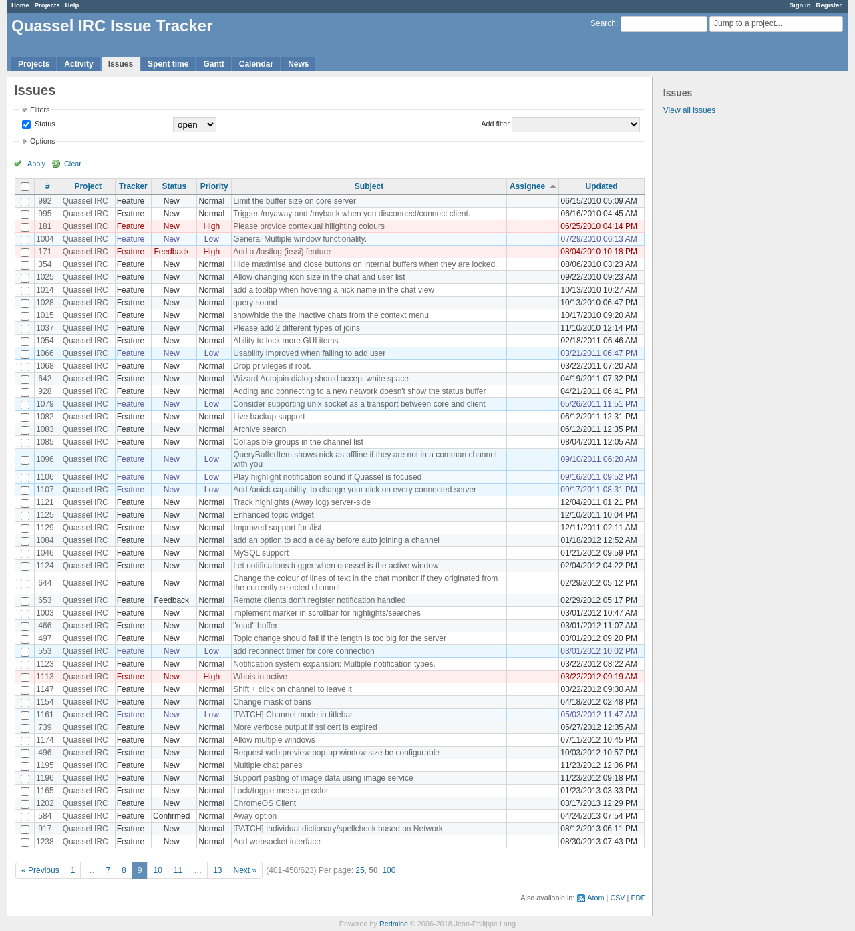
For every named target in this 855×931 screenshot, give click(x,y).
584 (44, 816)
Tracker (133, 186)
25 (359, 870)
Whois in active (260, 676)
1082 (45, 416)
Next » (245, 870)
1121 (45, 502)
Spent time (168, 64)
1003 (45, 613)
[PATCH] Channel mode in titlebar (293, 714)
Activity (78, 64)
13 (217, 870)
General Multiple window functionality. (300, 239)
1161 (45, 714)
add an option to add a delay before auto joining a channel (336, 540)
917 (44, 828)
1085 (45, 442)
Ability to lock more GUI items (285, 340)
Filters (39, 110)
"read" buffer (255, 625)
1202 (45, 803)
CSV (617, 898)
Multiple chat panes (267, 765)
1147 (45, 689)
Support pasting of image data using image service (323, 778)
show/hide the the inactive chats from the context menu (331, 315)
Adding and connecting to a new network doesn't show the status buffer (359, 391)
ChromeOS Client (264, 803)
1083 (45, 429)
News (298, 64)
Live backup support (269, 416)
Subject (369, 186)
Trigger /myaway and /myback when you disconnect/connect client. (351, 213)
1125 (45, 515)
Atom (595, 898)
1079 (45, 404)
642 (44, 378)
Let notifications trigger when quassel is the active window (336, 565)
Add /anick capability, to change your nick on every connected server (354, 489)
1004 (45, 239)
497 (44, 638)
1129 (45, 527)
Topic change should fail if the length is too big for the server (339, 638)
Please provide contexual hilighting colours (309, 226)
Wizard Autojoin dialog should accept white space (321, 378)
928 (44, 391)
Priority (214, 186)
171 (44, 251)
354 (44, 264)
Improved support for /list (277, 527)
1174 (45, 740)
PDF (638, 898)
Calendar (256, 64)
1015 (45, 315)
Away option (255, 816)
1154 (45, 702)
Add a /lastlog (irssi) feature (282, 251)
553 (44, 651)
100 (388, 870)
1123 (45, 664)
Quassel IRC (85, 201)
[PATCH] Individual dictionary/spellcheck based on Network (338, 828)
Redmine (393, 924)
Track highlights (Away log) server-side (302, 502)
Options (42, 141)
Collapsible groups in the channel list (298, 442)
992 (44, 201)
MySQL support (261, 553)
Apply (36, 164)
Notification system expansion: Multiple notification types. (334, 664)
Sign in (800, 5)
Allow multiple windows (274, 740)
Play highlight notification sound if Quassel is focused (327, 477)
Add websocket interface (277, 841)
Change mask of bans (272, 702)
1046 (45, 553)
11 (178, 870)
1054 (45, 340)
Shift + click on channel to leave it (292, 689)
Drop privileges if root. (272, 366)
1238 (45, 841)
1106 (45, 477)
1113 (45, 676)
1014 (45, 290)
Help (72, 5)
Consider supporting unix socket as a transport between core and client (359, 404)
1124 (45, 565)
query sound (255, 302)
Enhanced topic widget (273, 515)
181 (44, 226)
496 (44, 752)
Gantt (213, 64)
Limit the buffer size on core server (294, 201)
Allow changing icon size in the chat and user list (319, 277)
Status (44, 124)
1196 (45, 778)
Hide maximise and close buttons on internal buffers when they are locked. (365, 264)
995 (44, 213)
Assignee (527, 186)
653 (44, 600)
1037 (45, 328)
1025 (45, 277)
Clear (72, 164)
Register (829, 5)
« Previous (40, 870)
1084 (45, 540)
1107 (45, 489)
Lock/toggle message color (281, 790)
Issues (120, 64)
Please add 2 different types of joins (296, 328)
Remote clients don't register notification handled (319, 600)
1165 (45, 790)
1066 (45, 353)
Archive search (259, 429)
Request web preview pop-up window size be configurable (336, 752)
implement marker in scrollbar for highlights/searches (327, 613)
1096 (45, 459)
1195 (45, 765)
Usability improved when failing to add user (309, 353)
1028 (45, 302)
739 (44, 727)
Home (20, 5)
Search (603, 23)
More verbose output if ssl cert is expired (305, 727)
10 (157, 870)
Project (88, 186)
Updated (602, 186)
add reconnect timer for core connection (303, 651)
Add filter (495, 124)
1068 (45, 366)
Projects (47, 5)
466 (44, 625)
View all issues (689, 110)
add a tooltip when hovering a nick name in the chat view (333, 290)
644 (44, 583)
